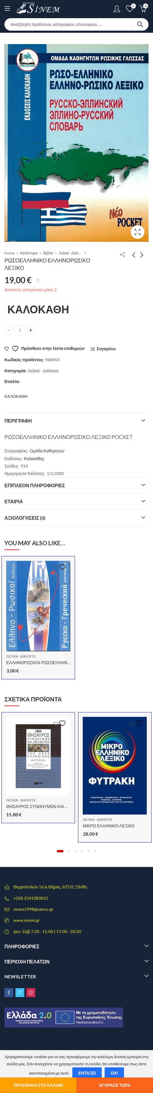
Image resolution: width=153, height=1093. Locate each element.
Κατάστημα (29, 253)
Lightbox (137, 232)
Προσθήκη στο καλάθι (38, 1085)
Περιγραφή (18, 421)
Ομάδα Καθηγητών (47, 450)
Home (9, 253)
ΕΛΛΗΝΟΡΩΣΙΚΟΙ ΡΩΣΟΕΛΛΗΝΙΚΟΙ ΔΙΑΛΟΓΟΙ (50, 662)
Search (140, 24)
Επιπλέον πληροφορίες (34, 485)
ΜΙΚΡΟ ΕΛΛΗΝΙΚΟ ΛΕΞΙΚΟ (109, 825)
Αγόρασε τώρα (115, 1085)
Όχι (114, 1072)
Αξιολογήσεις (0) (25, 518)
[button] (60, 851)
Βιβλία (48, 253)
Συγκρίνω (106, 348)
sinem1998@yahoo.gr (33, 909)
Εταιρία (13, 501)
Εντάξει (87, 1072)
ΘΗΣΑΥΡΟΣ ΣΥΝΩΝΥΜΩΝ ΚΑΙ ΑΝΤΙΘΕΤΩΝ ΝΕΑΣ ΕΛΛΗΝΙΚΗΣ (66, 806)
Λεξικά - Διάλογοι (70, 253)
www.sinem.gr (26, 920)
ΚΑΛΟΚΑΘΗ (38, 309)
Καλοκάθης (34, 458)
